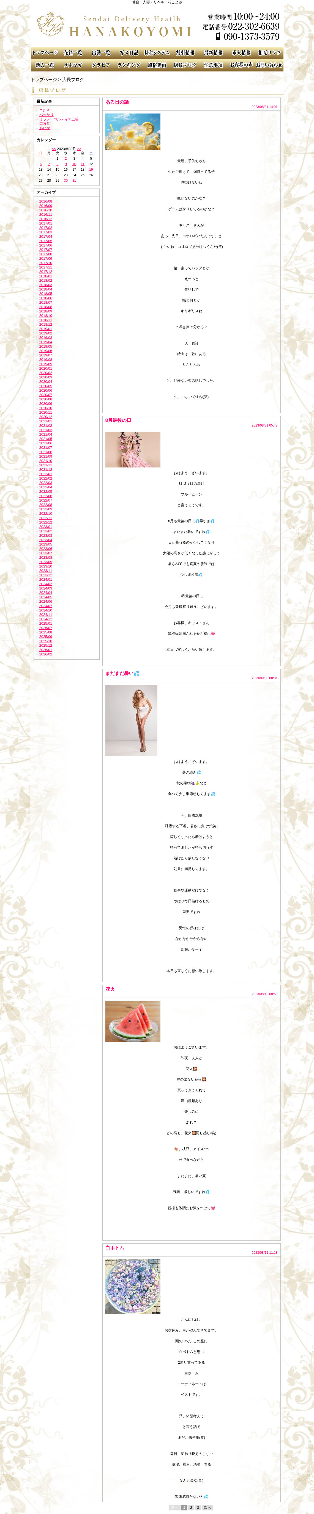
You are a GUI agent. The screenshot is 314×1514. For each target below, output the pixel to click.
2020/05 (45, 386)
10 (74, 164)
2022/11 (45, 518)
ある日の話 (117, 102)
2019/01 (45, 329)
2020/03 (45, 377)
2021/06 (45, 443)
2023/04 (45, 540)
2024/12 (45, 619)
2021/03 (45, 430)
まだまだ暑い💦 (122, 673)
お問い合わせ (269, 65)
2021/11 (45, 465)
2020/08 (45, 399)
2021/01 (45, 421)
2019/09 (45, 364)
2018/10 (45, 316)
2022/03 (45, 483)
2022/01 (45, 474)
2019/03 (45, 338)
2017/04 (45, 236)
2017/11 (45, 267)
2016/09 (45, 206)
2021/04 (45, 434)
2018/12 (45, 324)
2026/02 (45, 654)
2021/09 (45, 456)
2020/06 (45, 390)
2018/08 (45, 307)
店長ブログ (185, 65)
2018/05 (45, 294)
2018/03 (45, 285)
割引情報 (185, 53)
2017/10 (45, 263)
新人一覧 (45, 65)
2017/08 (45, 254)
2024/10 (45, 610)
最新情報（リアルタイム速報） (213, 53)
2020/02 (45, 373)
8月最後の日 (118, 420)
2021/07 (45, 447)
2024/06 (45, 601)
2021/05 (45, 439)
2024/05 (45, 597)
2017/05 (45, 241)
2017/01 (45, 223)
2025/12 (45, 645)
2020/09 (45, 404)
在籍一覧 (73, 53)
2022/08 (45, 505)
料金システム (157, 53)
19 (91, 169)
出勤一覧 (101, 53)
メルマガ (73, 65)
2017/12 (45, 272)
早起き (44, 110)
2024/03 (45, 588)
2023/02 (45, 531)
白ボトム (114, 1247)
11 (82, 164)
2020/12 (45, 417)
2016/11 (45, 214)
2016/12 (45, 219)
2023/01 (45, 527)
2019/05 (45, 346)
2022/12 (45, 522)
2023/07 (45, 553)
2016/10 (45, 210)
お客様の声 (241, 65)
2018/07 (45, 302)
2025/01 (45, 623)
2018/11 (45, 320)
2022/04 (45, 487)
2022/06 (45, 496)
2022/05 (45, 491)
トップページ (44, 79)
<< (54, 149)
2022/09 (45, 509)
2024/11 (45, 615)
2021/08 (45, 452)
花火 (110, 989)
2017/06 (45, 245)
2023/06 (45, 549)
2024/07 (45, 606)
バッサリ (46, 115)
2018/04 (45, 289)
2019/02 (45, 333)
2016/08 (45, 201)
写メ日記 (129, 53)
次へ (207, 1507)
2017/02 (45, 228)
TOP (45, 53)
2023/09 (45, 562)
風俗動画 (157, 65)
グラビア (101, 65)
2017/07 (45, 250)
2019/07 (45, 355)
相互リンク (269, 53)
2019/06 (45, 351)
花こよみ (157, 25)
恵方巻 (44, 123)
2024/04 (45, 593)
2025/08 (45, 632)
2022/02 (45, 478)
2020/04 (45, 382)
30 (66, 180)
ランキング (129, 65)
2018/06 (45, 298)
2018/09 (45, 311)
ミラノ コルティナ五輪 (59, 119)
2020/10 (45, 408)
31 (74, 180)
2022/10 (45, 513)
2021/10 (45, 461)
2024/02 (45, 584)
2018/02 (45, 280)
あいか (44, 128)
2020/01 (45, 368)
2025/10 (45, 641)
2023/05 (45, 544)
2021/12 (45, 469)
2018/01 (45, 276)
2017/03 (45, 232)
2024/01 (45, 579)
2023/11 (45, 571)
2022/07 (45, 500)
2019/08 (45, 360)
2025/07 (45, 628)
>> (79, 149)
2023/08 (45, 557)
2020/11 (45, 412)
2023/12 (45, 575)
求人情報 (241, 53)
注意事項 (213, 65)
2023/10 (45, 566)
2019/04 (45, 342)
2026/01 (45, 650)
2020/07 (45, 395)
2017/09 (45, 258)
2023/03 (45, 535)
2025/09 (45, 637)
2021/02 (45, 426)
